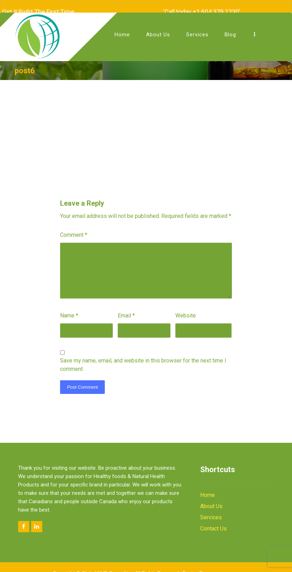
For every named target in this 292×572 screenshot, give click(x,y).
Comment (73, 230)
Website (185, 311)
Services (211, 512)
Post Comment (82, 382)
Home (207, 490)
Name (69, 311)
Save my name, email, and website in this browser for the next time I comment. (143, 360)
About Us (211, 501)
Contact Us (213, 524)
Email (126, 311)
